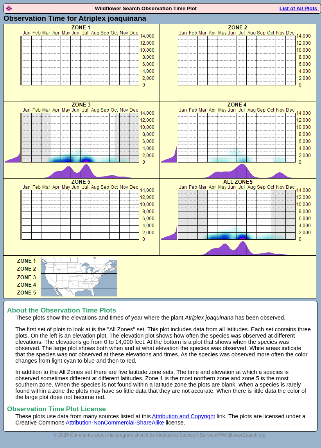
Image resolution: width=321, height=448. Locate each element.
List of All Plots (299, 8)
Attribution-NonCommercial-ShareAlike (115, 422)
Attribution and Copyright (183, 416)
